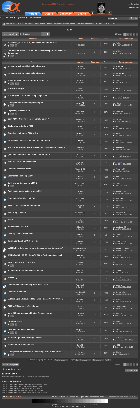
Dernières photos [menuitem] (35, 18)
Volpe (80, 126)
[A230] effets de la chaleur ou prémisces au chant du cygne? (35, 248)
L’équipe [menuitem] (72, 397)
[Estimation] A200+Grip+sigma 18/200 (25, 337)
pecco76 (80, 271)
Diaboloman (80, 148)
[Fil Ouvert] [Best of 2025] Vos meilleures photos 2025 (32, 43)
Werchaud (80, 285)
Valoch (118, 183)
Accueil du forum (13, 397)
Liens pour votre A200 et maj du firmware (26, 73)
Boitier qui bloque (16, 88)
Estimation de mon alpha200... (21, 345)
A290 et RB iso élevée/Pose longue (23, 306)
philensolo (80, 227)
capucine (80, 80)
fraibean (118, 103)
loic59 (80, 89)
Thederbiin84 (80, 169)
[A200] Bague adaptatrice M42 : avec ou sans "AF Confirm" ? (35, 299)
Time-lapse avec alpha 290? (20, 234)
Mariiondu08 (80, 198)
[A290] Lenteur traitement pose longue (25, 103)
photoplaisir (80, 338)
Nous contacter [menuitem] (60, 397)
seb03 (118, 126)
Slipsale (80, 66)
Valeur (11, 219)
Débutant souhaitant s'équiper (21, 329)
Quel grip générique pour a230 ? (22, 183)
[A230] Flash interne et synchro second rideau (29, 140)
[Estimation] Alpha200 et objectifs (23, 241)
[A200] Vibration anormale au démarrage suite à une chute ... (35, 352)
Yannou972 (80, 103)
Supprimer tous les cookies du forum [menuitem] (92, 397)
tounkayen (119, 285)
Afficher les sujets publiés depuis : (48, 360)
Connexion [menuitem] (135, 4)
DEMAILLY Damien (80, 248)
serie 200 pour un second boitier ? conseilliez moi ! (31, 313)
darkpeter (80, 155)
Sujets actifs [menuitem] (20, 18)
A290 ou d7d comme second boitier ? (25, 205)
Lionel (80, 43)
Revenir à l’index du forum (12, 369)
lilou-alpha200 (80, 292)
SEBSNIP (119, 51)
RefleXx (118, 140)
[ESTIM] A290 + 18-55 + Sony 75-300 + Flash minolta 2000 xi (35, 255)
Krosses (80, 255)
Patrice (80, 352)
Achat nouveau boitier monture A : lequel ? (27, 80)
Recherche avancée (136, 18)
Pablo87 (118, 43)
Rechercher (131, 18)
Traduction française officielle (64, 406)
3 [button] (130, 34)
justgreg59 (80, 119)
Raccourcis (9, 18)
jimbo (80, 220)
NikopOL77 (80, 330)
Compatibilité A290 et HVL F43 (21, 198)
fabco (118, 80)
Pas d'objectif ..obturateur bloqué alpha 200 (27, 95)
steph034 (80, 191)
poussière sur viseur (17, 227)
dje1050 (118, 278)
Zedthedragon (121, 306)
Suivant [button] (137, 34)
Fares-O (80, 321)
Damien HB (120, 73)
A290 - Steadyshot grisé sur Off (22, 262)
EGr (117, 262)
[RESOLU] (12, 277)
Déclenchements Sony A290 (20, 126)
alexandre (80, 313)
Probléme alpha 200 (17, 292)
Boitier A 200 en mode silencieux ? (23, 161)
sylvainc (80, 234)
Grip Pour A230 (15, 321)
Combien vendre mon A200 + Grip (23, 133)
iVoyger (80, 241)
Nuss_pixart (80, 206)
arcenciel (80, 162)
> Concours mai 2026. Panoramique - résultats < (58, 4)
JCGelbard (119, 66)
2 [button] (127, 34)
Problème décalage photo (19, 169)
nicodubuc (80, 133)
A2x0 (70, 30)
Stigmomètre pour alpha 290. (21, 176)
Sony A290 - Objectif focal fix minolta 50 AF (27, 119)
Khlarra (80, 278)
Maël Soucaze (80, 406)
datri (80, 96)
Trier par (80, 360)
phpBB (54, 405)
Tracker (80, 140)
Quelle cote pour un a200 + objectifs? (25, 191)
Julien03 (80, 345)
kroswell (80, 299)
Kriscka (80, 262)
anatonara (80, 111)
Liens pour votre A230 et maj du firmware (26, 66)
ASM (80, 176)
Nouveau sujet (9, 34)
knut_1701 (119, 313)
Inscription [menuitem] (135, 7)
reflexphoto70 (80, 183)
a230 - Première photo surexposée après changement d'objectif (36, 147)
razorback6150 (121, 191)
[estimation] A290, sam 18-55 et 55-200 (25, 270)
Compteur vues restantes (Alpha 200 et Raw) (28, 285)
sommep (119, 96)
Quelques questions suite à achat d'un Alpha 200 (30, 154)
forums (95, 405)
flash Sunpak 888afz (17, 212)
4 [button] (133, 34)
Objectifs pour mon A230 (19, 111)
